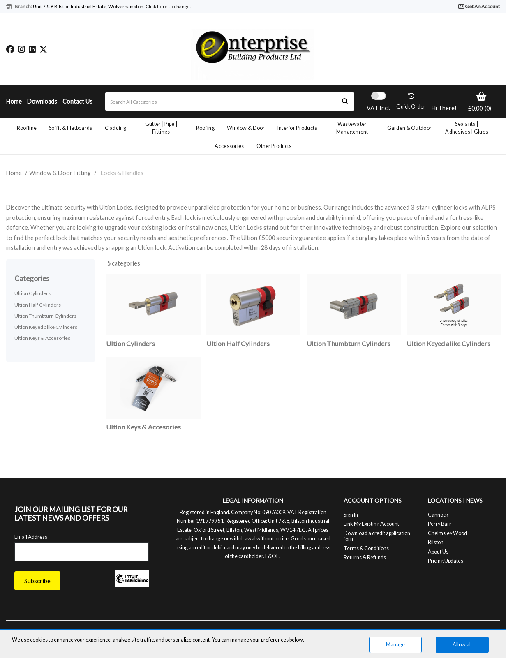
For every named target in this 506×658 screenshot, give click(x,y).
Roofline (27, 128)
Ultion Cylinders (32, 293)
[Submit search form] (345, 101)
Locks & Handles (122, 172)
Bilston (436, 542)
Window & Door (246, 128)
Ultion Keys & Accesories (42, 338)
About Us (438, 552)
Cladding (115, 128)
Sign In (351, 515)
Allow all (462, 645)
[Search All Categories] (229, 101)
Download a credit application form (377, 536)
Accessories (229, 146)
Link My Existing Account (371, 524)
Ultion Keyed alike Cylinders (45, 327)
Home (14, 101)
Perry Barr (439, 524)
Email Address (30, 537)
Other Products (273, 146)
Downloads (42, 101)
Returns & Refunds (365, 557)
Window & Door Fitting (60, 172)
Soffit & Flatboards (70, 128)
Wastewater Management (352, 128)
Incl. (378, 107)
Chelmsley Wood (447, 533)
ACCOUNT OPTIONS (373, 500)
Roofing (205, 128)
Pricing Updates (445, 561)
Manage (395, 645)
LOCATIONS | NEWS (455, 500)
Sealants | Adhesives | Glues (466, 128)
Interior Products (297, 128)
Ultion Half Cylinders (37, 305)
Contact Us (77, 101)
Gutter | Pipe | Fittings (161, 128)
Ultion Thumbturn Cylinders (45, 316)
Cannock (438, 515)
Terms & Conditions (366, 548)
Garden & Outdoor (409, 128)
